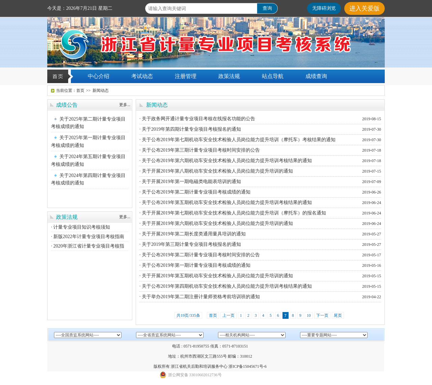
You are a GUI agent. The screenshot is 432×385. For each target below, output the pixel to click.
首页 (80, 90)
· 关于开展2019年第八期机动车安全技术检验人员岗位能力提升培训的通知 (216, 171)
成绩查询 (316, 76)
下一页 (322, 315)
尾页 (338, 315)
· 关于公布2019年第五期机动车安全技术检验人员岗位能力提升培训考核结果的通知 (225, 202)
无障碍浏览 (324, 8)
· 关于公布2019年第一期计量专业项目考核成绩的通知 (194, 265)
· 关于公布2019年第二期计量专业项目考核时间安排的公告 (199, 254)
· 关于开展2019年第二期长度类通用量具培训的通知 (192, 233)
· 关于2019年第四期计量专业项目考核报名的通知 (190, 129)
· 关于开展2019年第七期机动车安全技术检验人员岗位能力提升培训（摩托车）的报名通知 (232, 212)
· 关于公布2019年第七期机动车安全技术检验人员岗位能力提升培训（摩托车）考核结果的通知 (237, 139)
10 (309, 315)
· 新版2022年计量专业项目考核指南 (87, 236)
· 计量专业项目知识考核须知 (80, 227)
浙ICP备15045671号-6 (247, 366)
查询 (267, 8)
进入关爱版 (364, 8)
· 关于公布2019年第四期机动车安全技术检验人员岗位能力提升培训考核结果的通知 (225, 286)
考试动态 (142, 76)
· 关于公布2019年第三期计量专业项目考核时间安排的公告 (199, 150)
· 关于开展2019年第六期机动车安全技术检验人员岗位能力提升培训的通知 (216, 223)
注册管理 (185, 76)
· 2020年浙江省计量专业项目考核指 (87, 246)
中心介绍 (98, 76)
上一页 (228, 315)
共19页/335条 (188, 315)
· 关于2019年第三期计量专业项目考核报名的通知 (190, 244)
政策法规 (229, 76)
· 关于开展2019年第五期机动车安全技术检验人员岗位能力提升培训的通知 (216, 275)
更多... (124, 104)
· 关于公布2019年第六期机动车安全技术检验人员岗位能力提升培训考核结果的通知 (225, 160)
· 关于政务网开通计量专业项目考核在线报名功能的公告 (197, 118)
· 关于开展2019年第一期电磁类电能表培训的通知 (190, 181)
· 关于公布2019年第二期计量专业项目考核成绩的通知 (194, 192)
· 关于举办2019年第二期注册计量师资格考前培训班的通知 (199, 296)
